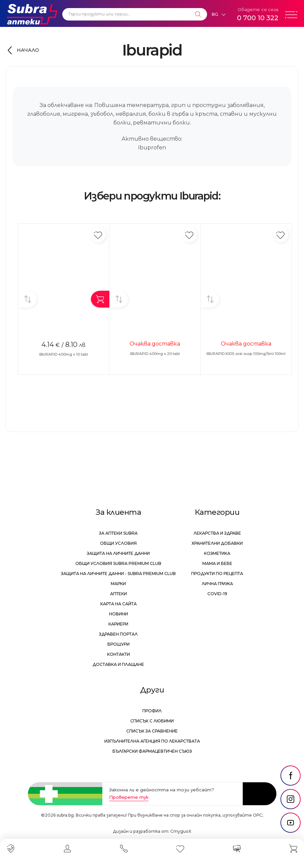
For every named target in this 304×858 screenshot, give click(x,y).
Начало (28, 50)
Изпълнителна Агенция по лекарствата (152, 741)
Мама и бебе (217, 563)
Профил (152, 710)
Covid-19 (217, 593)
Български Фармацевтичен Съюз (152, 751)
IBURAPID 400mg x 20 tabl (155, 353)
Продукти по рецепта (217, 573)
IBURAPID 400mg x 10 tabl (63, 354)
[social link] (290, 775)
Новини (118, 613)
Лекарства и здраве (217, 533)
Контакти (118, 654)
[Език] (218, 14)
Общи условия (118, 543)
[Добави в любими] (98, 234)
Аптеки (118, 593)
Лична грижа (217, 583)
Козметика (217, 553)
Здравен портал (118, 634)
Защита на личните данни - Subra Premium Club (118, 573)
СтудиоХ (180, 831)
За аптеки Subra (118, 533)
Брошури (118, 644)
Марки (118, 583)
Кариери (118, 624)
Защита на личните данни (118, 553)
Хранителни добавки (217, 543)
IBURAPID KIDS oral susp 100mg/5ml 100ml (245, 353)
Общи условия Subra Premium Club (118, 563)
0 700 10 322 (257, 18)
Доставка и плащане (118, 664)
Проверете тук (128, 797)
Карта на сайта (118, 603)
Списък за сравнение (152, 731)
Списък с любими (152, 720)
